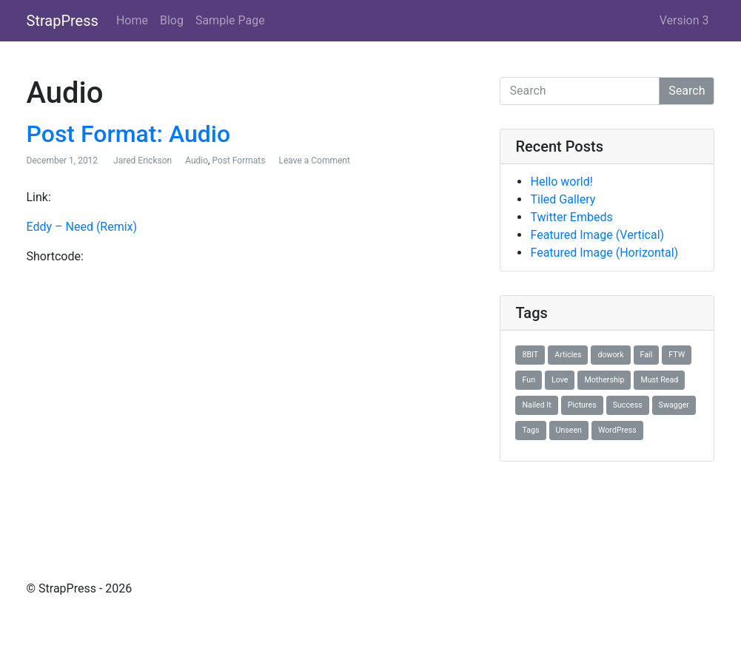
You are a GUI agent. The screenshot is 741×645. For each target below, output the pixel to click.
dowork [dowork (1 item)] (610, 354)
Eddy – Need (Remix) (82, 227)
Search (686, 91)
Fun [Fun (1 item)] (528, 380)
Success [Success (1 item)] (628, 405)
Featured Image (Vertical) (597, 235)
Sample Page (230, 20)
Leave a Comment (313, 160)
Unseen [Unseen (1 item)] (569, 430)
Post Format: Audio (129, 134)
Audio (196, 160)
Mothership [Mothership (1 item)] (604, 380)
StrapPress (62, 21)
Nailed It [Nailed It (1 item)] (536, 405)
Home (132, 20)
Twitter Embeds (571, 217)
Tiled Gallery (562, 199)
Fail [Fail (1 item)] (646, 354)
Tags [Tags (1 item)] (530, 430)
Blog (172, 20)
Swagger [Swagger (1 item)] (674, 405)
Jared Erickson (142, 160)
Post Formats (238, 160)
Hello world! (561, 182)
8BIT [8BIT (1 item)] (530, 354)
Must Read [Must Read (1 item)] (659, 380)
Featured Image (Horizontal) (604, 253)
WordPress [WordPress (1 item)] (617, 430)
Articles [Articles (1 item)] (567, 354)
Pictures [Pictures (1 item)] (582, 405)
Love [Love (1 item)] (559, 380)
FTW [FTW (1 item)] (676, 354)
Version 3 (684, 20)
